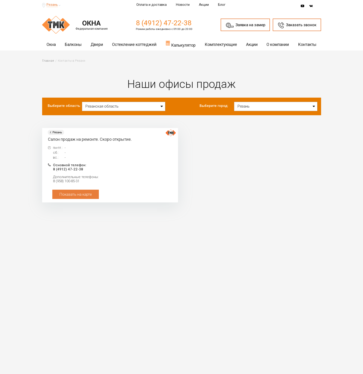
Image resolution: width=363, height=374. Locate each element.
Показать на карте (75, 194)
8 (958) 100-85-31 (66, 181)
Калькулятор (181, 44)
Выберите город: (214, 106)
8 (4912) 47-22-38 (163, 23)
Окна (51, 44)
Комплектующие (221, 44)
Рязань (52, 5)
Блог (221, 5)
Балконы (73, 44)
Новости (183, 5)
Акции (204, 5)
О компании (277, 44)
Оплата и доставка (151, 5)
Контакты (307, 44)
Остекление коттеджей (134, 44)
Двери (97, 44)
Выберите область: (64, 106)
